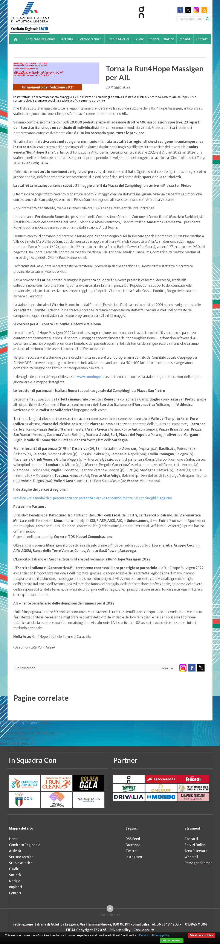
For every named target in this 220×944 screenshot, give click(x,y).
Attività (67, 39)
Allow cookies (171, 940)
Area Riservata (196, 851)
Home (13, 839)
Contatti (202, 39)
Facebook (133, 845)
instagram (196, 10)
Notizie (169, 39)
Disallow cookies (201, 935)
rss (204, 10)
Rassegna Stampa (198, 863)
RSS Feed (133, 839)
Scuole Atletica (119, 39)
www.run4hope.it (90, 377)
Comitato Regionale (40, 39)
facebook (180, 10)
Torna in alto (110, 915)
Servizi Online (195, 845)
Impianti (185, 39)
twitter (188, 10)
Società (154, 39)
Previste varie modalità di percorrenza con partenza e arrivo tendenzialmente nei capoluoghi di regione (92, 498)
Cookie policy (144, 930)
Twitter (132, 851)
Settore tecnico (89, 39)
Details (143, 935)
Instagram (134, 857)
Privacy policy (120, 930)
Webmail (191, 857)
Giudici (139, 39)
